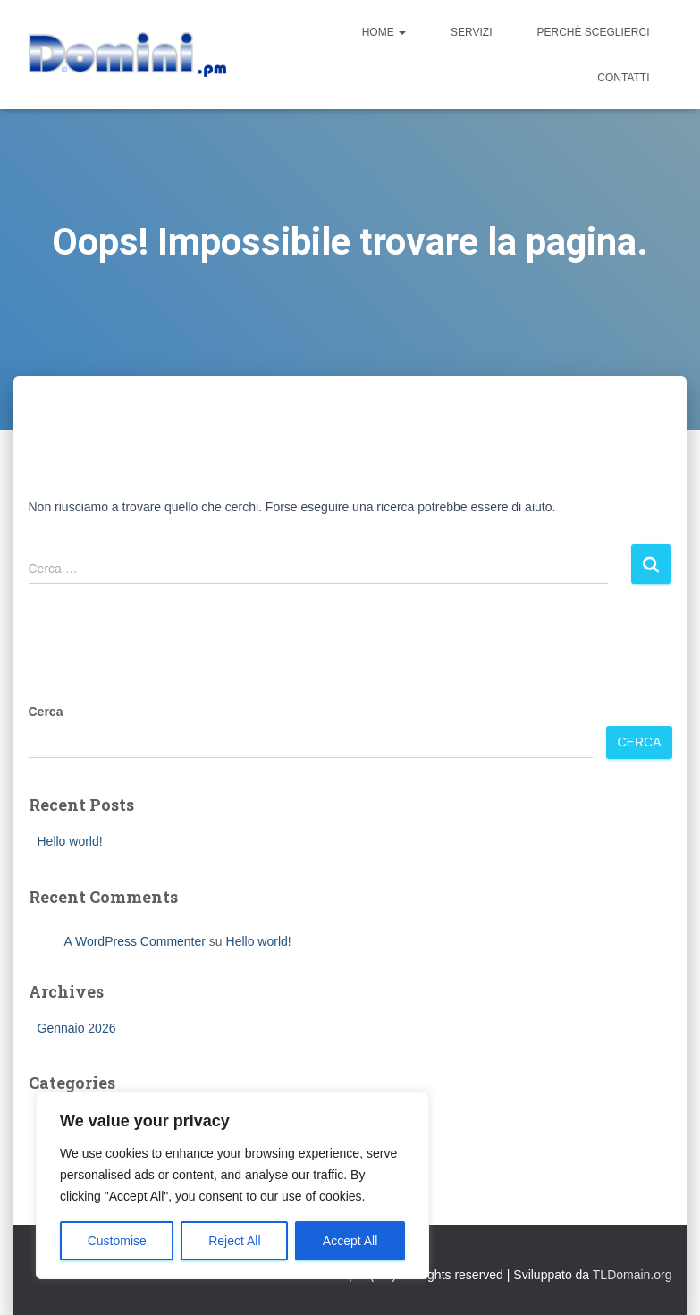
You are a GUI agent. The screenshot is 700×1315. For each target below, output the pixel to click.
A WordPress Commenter (135, 941)
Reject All (234, 1241)
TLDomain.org (632, 1275)
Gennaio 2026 (77, 1028)
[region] (232, 1185)
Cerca (46, 711)
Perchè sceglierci (592, 32)
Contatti (623, 78)
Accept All (350, 1241)
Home (384, 32)
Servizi (471, 32)
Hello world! (70, 841)
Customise (117, 1241)
